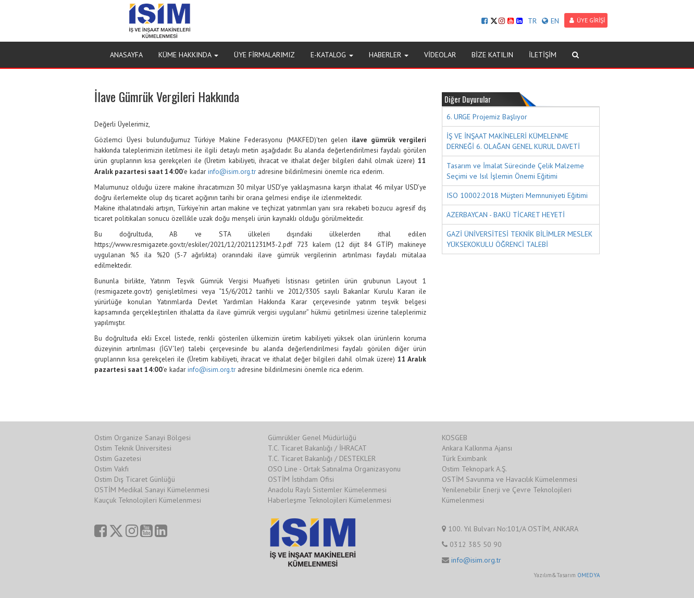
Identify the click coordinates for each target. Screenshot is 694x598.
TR (532, 21)
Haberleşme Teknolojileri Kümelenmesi (329, 500)
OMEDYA (588, 575)
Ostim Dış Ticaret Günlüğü (134, 479)
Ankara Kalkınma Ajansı (477, 448)
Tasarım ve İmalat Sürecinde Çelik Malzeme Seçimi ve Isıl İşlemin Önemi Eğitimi (515, 171)
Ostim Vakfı (111, 469)
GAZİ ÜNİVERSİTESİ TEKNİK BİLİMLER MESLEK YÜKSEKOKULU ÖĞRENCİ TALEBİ (519, 239)
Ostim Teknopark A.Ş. (474, 469)
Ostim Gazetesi (117, 458)
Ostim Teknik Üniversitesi (132, 448)
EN (550, 21)
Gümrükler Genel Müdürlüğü (312, 437)
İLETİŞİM (542, 54)
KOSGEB (454, 437)
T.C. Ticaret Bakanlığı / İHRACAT (317, 448)
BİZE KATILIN (492, 54)
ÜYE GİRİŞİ (587, 20)
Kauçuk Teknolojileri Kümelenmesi (147, 500)
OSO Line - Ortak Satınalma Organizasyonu (334, 469)
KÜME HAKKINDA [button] (188, 54)
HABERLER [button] (388, 54)
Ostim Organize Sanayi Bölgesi (142, 437)
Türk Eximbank (464, 458)
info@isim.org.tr (232, 171)
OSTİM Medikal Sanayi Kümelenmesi (151, 489)
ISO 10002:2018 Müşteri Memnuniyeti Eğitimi (517, 195)
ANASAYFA (126, 54)
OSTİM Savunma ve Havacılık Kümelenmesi (509, 479)
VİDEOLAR (440, 54)
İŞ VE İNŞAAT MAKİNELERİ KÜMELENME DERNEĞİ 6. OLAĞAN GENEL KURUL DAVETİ (513, 141)
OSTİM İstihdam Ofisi (301, 479)
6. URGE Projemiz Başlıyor (487, 116)
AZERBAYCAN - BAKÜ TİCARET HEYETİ (506, 214)
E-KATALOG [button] (332, 54)
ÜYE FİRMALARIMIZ (264, 54)
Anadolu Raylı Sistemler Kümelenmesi (327, 489)
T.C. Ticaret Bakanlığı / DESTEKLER (322, 458)
